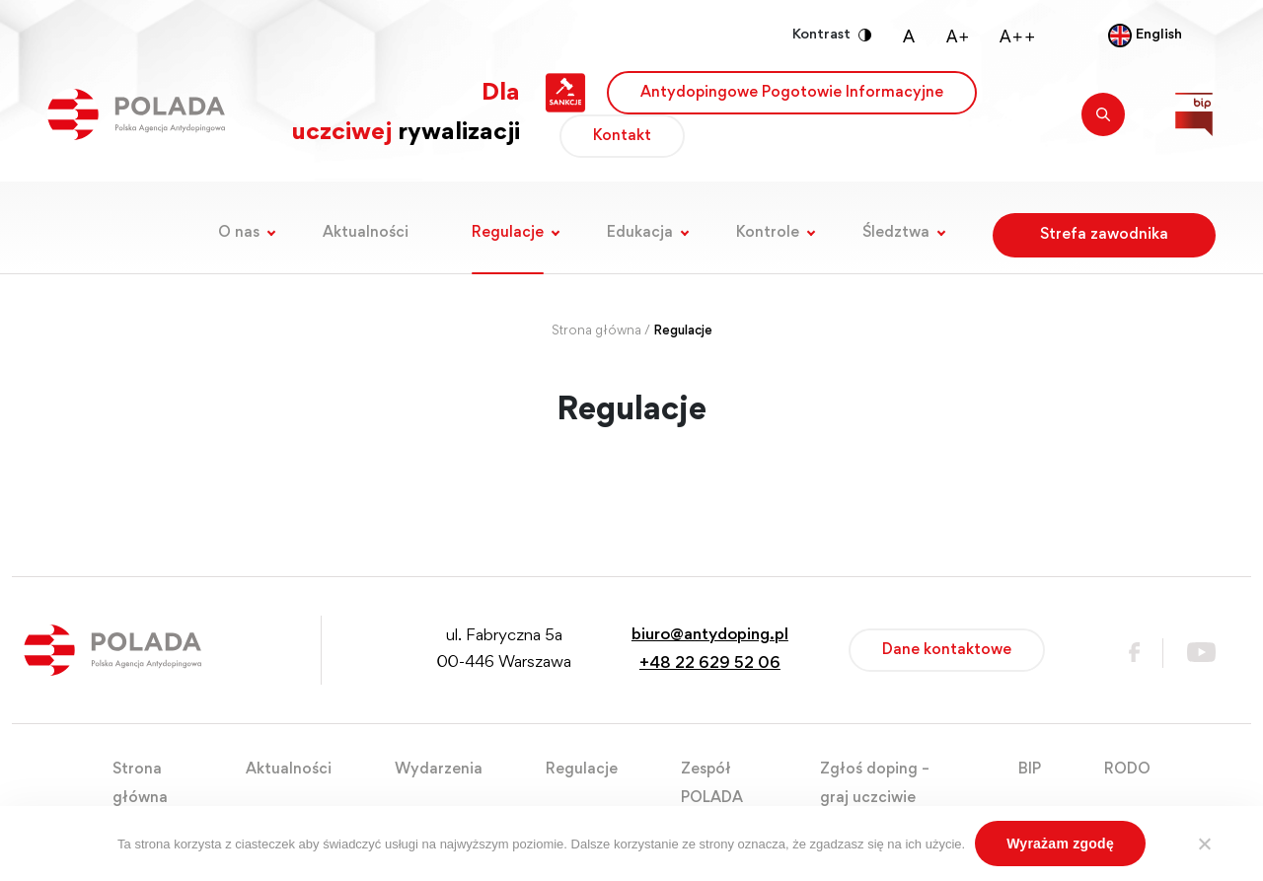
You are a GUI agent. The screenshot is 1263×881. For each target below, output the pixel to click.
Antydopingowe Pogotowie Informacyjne (791, 93)
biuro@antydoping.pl (710, 635)
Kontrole (767, 233)
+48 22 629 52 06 (709, 664)
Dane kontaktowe (946, 650)
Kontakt (622, 136)
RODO (1127, 769)
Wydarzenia (439, 769)
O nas (239, 233)
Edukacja (640, 233)
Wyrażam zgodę (1060, 843)
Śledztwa (895, 233)
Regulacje (508, 233)
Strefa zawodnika (1104, 235)
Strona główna (596, 331)
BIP (1029, 769)
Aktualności (366, 233)
